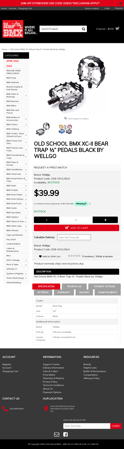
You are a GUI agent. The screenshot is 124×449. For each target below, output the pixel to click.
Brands (87, 364)
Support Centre (51, 364)
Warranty (63, 292)
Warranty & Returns (53, 378)
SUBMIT (116, 426)
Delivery (84, 292)
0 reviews (88, 256)
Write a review (104, 256)
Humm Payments (107, 292)
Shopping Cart (10, 371)
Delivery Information (53, 367)
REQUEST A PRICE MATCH (50, 167)
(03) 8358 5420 (16, 408)
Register (6, 364)
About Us (48, 388)
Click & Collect (50, 371)
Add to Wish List (51, 256)
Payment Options (104, 286)
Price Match (49, 374)
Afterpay (43, 292)
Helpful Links (90, 367)
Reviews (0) (74, 286)
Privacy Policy (50, 381)
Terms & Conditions (53, 385)
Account (6, 367)
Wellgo (46, 174)
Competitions (90, 374)
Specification (46, 286)
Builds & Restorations (94, 371)
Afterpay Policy (91, 378)
